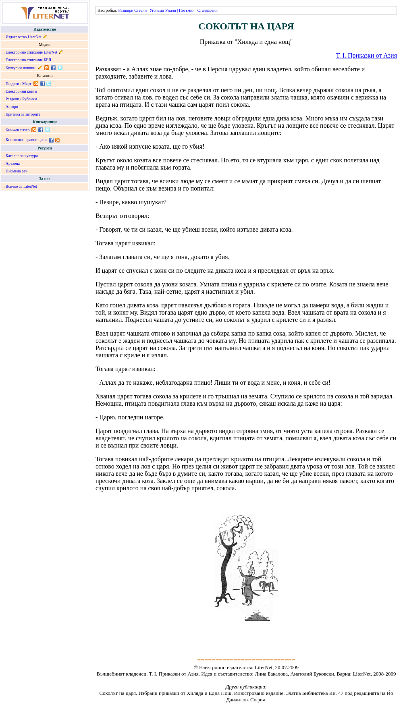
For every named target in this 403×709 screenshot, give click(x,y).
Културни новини (20, 68)
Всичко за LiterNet (21, 186)
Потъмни (187, 10)
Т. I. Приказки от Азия (366, 55)
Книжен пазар (18, 130)
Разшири (125, 10)
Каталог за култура (22, 155)
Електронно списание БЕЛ (28, 60)
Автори (12, 106)
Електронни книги (21, 91)
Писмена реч (16, 171)
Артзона (13, 163)
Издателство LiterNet (24, 37)
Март (26, 83)
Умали (170, 10)
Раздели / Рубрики (21, 99)
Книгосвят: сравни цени (26, 139)
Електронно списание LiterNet (32, 52)
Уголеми (157, 10)
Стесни (140, 10)
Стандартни (207, 10)
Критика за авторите (23, 114)
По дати (12, 83)
